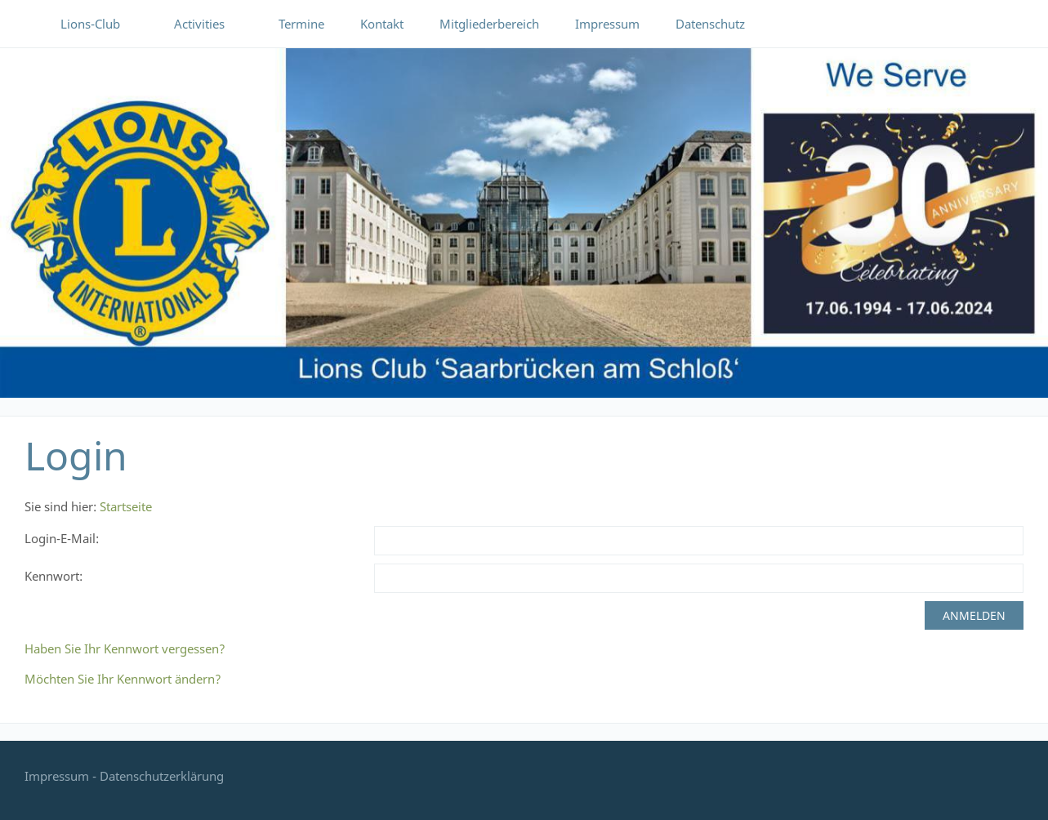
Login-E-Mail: (62, 538)
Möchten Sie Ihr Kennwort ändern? (123, 679)
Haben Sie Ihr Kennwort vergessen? (125, 648)
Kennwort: (54, 576)
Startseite (126, 506)
